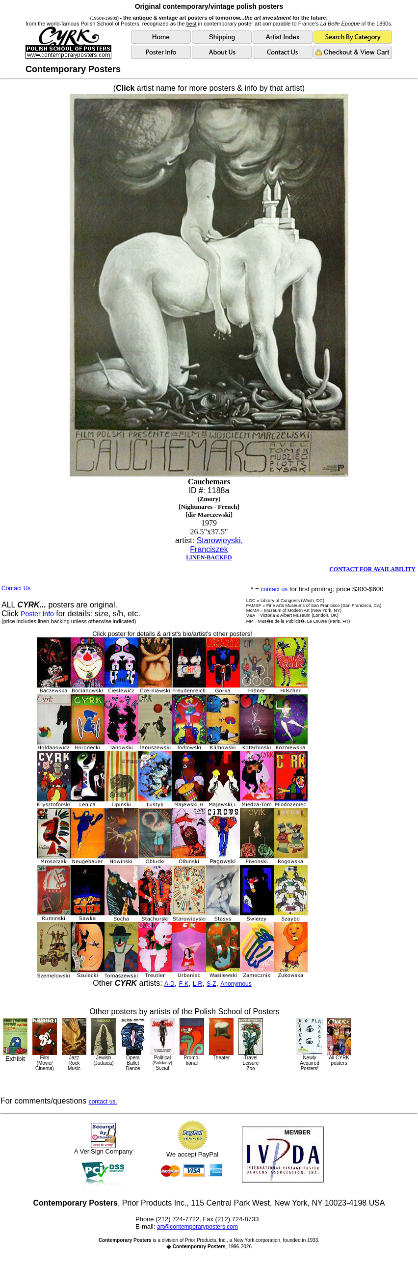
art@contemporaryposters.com (197, 1226)
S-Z (211, 983)
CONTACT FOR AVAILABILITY (372, 569)
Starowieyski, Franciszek (216, 544)
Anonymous (235, 983)
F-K (183, 983)
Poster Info (37, 614)
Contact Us (15, 588)
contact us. (103, 1101)
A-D (169, 983)
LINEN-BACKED (209, 557)
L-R (197, 983)
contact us (274, 589)
